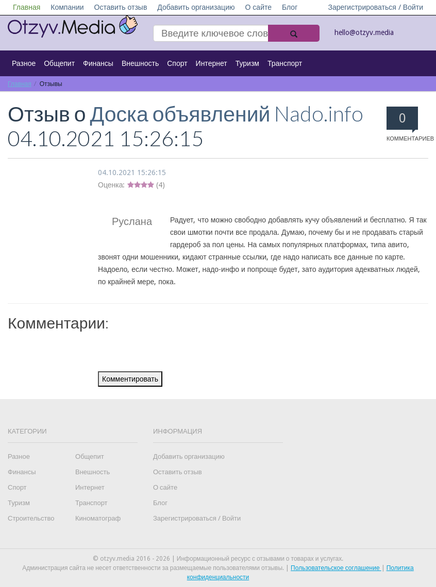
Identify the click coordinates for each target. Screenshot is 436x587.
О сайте (258, 7)
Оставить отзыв (120, 7)
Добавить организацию (195, 7)
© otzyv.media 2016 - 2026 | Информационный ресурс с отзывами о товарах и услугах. (218, 558)
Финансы (98, 63)
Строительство (31, 518)
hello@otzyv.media (364, 32)
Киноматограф (98, 518)
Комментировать (130, 379)
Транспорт (284, 63)
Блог (289, 7)
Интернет (211, 63)
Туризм (247, 63)
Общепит (59, 63)
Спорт (177, 63)
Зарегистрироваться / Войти (375, 7)
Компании (67, 7)
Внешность (140, 63)
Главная (26, 7)
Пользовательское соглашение (336, 568)
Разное (24, 63)
